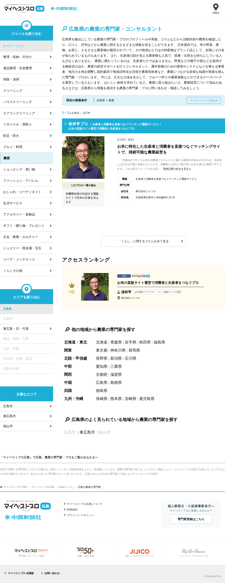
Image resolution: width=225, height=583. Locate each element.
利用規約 (72, 509)
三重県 (116, 366)
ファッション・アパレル (20, 180)
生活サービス (12, 203)
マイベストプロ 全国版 (21, 573)
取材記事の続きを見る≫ (177, 168)
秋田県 (145, 342)
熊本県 (116, 399)
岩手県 (130, 342)
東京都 (101, 350)
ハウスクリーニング (17, 102)
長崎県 (101, 399)
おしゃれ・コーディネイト (22, 192)
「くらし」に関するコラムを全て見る (143, 241)
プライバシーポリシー (80, 515)
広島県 (101, 382)
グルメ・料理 (12, 147)
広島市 (8, 406)
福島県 (159, 342)
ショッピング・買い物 (19, 169)
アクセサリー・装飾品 (19, 214)
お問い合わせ (52, 573)
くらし (19, 45)
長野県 (101, 358)
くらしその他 (12, 270)
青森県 (116, 342)
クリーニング (12, 90)
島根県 (116, 382)
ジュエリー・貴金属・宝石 (22, 248)
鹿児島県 (147, 399)
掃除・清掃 (11, 79)
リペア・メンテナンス (19, 259)
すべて (7, 45)
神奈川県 (118, 350)
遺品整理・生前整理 (17, 68)
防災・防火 (11, 135)
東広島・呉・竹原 (16, 328)
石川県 (130, 358)
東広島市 (87, 432)
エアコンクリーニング (19, 113)
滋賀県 (116, 374)
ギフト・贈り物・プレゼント (24, 225)
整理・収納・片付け (17, 57)
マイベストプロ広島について (85, 504)
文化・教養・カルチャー (20, 237)
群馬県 (134, 350)
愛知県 (101, 366)
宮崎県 (130, 399)
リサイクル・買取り (17, 124)
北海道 (101, 342)
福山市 (8, 426)
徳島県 (101, 391)
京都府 (101, 374)
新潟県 (116, 358)
